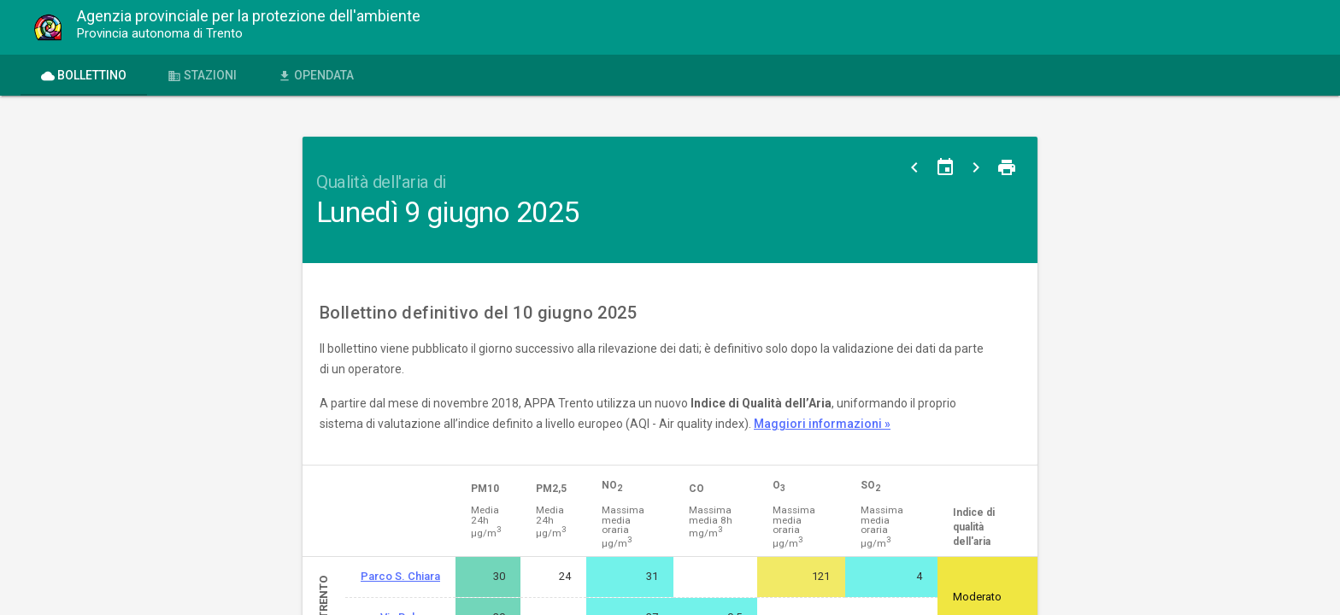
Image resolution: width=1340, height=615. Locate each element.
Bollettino (83, 75)
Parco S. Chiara (400, 576)
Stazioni (202, 75)
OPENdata (316, 75)
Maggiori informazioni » (822, 423)
